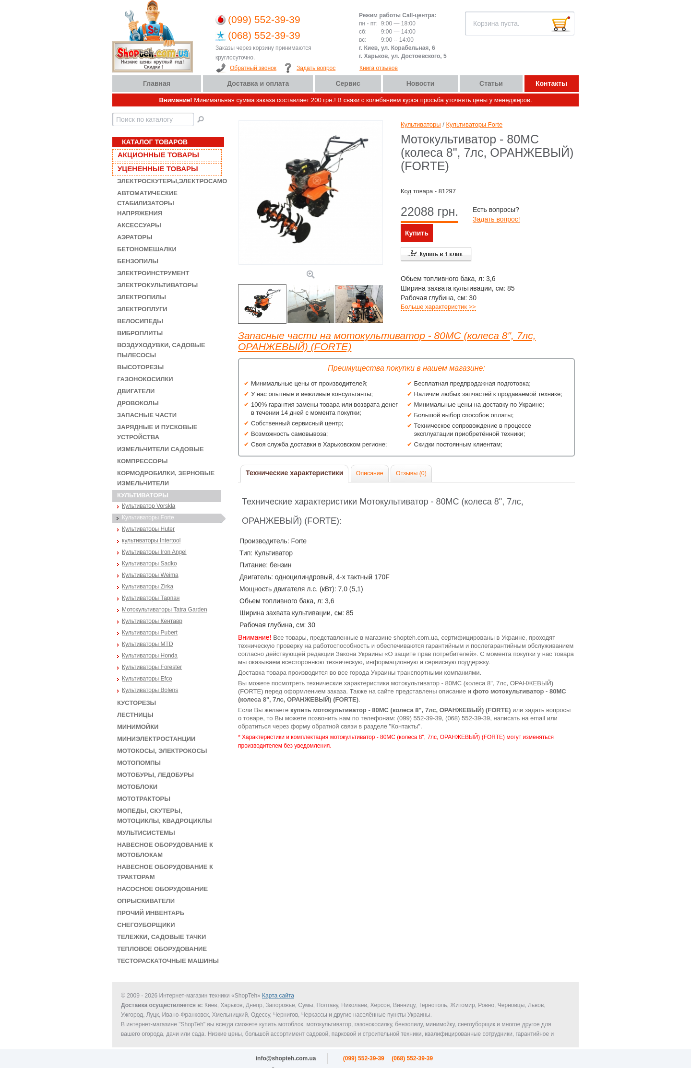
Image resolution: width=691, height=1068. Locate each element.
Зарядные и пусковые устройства (157, 432)
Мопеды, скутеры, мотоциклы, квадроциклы (164, 815)
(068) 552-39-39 (264, 35)
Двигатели (136, 391)
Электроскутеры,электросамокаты (169, 181)
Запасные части (147, 415)
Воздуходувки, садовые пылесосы (161, 350)
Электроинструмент (153, 273)
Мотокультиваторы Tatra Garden (164, 609)
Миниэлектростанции (156, 738)
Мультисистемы (146, 832)
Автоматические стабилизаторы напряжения (147, 203)
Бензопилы (137, 261)
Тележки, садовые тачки (161, 936)
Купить (417, 233)
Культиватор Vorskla (148, 506)
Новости (420, 83)
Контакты (551, 83)
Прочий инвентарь (150, 912)
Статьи (491, 83)
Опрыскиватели (146, 900)
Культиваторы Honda (150, 655)
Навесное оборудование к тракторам (165, 871)
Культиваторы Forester (152, 667)
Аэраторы (135, 237)
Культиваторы (142, 495)
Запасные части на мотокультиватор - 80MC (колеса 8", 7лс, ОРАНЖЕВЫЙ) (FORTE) (387, 341)
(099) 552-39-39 (264, 19)
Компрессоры (142, 461)
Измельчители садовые (160, 449)
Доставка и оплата (258, 83)
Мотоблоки (137, 786)
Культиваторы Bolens (150, 690)
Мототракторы (143, 798)
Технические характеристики (294, 473)
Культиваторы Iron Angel (154, 552)
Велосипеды (140, 321)
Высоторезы (140, 367)
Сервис (347, 83)
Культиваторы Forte (148, 517)
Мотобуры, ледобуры (155, 774)
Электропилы (141, 297)
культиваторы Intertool (151, 540)
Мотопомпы (139, 762)
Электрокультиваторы (157, 285)
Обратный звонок (253, 68)
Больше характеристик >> (438, 306)
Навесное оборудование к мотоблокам (165, 849)
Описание (369, 473)
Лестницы (135, 714)
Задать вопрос (316, 68)
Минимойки (137, 726)
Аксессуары (139, 225)
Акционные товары (158, 155)
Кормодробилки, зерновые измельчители (165, 478)
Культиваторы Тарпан (151, 598)
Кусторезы (136, 702)
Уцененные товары (158, 168)
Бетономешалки (147, 249)
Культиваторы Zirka (147, 586)
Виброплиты (140, 333)
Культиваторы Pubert (150, 632)
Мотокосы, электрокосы (162, 750)
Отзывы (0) (411, 473)
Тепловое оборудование (162, 948)
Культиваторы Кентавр (152, 621)
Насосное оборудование (162, 888)
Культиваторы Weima (150, 575)
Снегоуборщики (146, 924)
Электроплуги (142, 309)
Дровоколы (138, 403)
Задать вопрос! (496, 219)
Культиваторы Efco (147, 678)
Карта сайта (278, 995)
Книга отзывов (378, 68)
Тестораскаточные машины (168, 960)
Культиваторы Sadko (149, 563)
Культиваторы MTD (147, 644)
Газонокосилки (145, 379)
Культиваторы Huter (148, 529)
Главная (156, 83)
